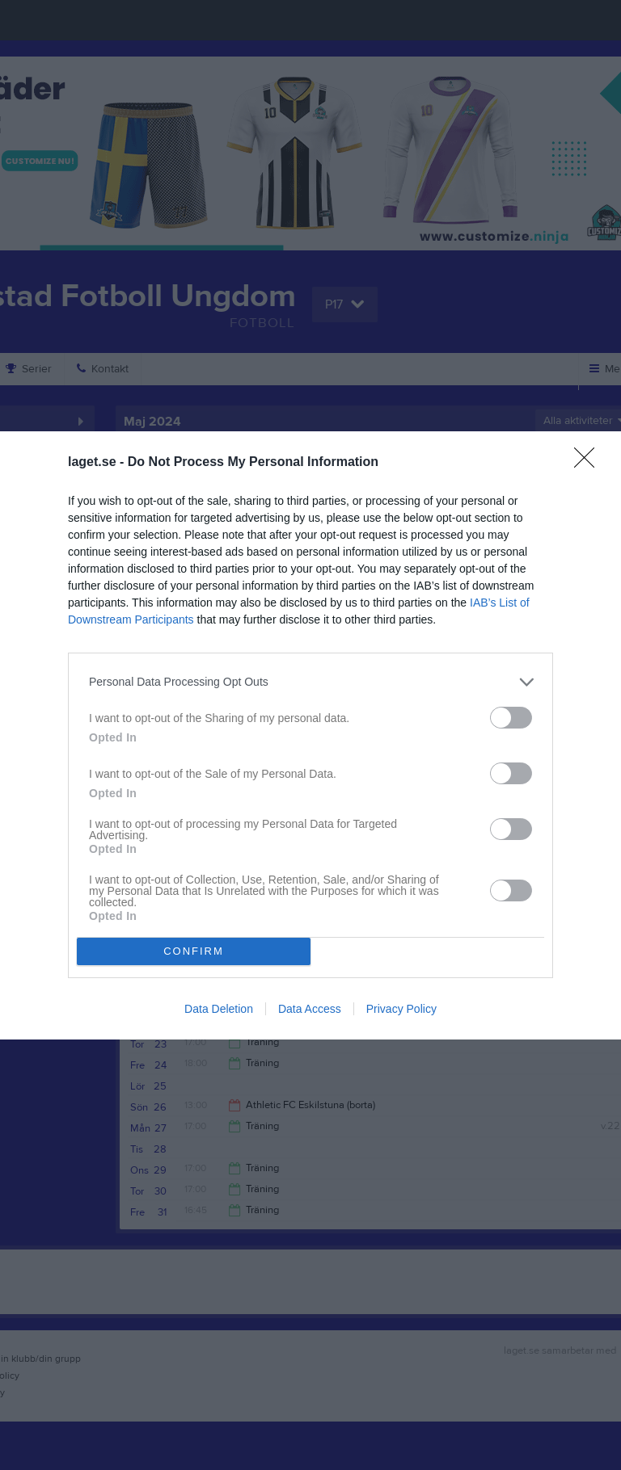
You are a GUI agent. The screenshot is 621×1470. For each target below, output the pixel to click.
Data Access (309, 1008)
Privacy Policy (401, 1008)
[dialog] (310, 735)
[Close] (589, 462)
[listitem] (310, 682)
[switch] (511, 718)
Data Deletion (218, 1008)
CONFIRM (193, 950)
